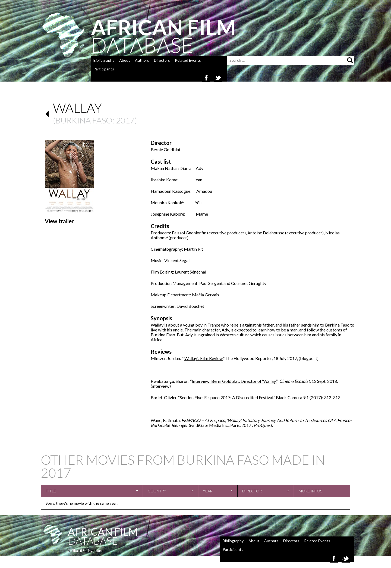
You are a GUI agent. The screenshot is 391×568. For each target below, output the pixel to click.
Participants (103, 69)
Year (207, 491)
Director (252, 491)
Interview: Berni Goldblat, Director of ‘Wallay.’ (234, 381)
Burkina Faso (83, 120)
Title (51, 491)
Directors (162, 60)
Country (157, 491)
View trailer (59, 221)
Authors (142, 60)
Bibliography (103, 60)
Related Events (188, 60)
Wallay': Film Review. (203, 358)
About (124, 60)
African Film (103, 531)
